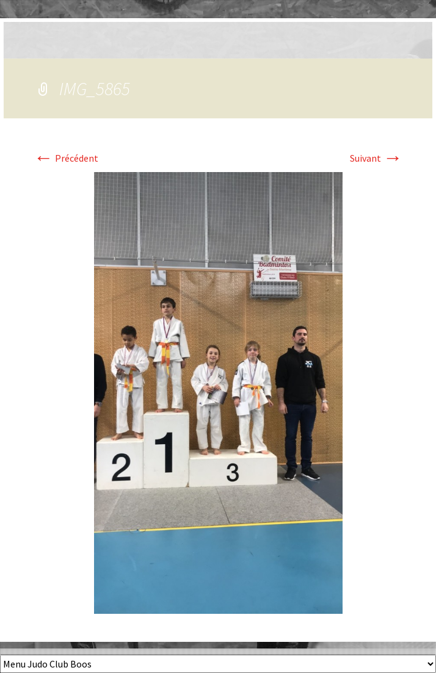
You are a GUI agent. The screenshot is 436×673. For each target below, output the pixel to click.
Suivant (376, 158)
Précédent (66, 158)
